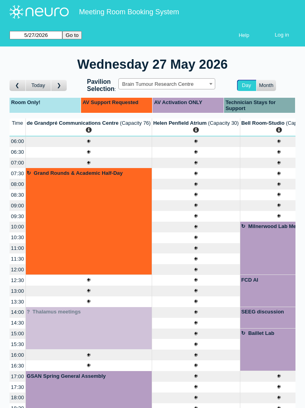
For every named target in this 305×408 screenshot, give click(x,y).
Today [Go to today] (38, 85)
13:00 (17, 291)
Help (244, 35)
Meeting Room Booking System (129, 12)
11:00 (17, 248)
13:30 (17, 302)
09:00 (17, 206)
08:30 (17, 195)
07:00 (17, 163)
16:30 (17, 366)
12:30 (17, 280)
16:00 (17, 355)
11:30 (17, 259)
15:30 (17, 344)
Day (246, 85)
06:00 (17, 141)
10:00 (17, 227)
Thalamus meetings (57, 312)
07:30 (17, 173)
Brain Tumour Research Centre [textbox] (157, 84)
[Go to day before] (18, 85)
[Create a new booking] (89, 141)
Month (266, 85)
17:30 (17, 387)
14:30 (17, 323)
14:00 (17, 312)
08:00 (17, 184)
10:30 (17, 237)
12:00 (17, 270)
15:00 (17, 333)
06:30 (17, 152)
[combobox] (166, 83)
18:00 (17, 397)
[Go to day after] (59, 85)
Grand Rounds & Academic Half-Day (78, 173)
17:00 (17, 376)
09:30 (17, 216)
